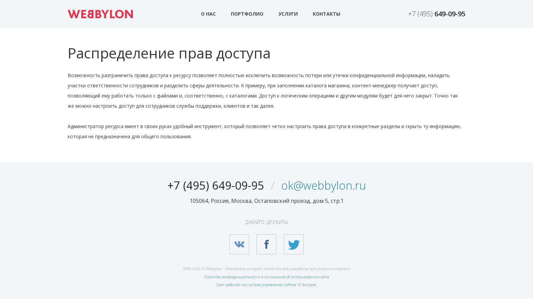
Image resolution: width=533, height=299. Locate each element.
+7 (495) (436, 13)
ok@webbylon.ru (328, 185)
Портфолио (247, 14)
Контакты (326, 14)
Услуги (288, 14)
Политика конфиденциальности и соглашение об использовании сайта (266, 276)
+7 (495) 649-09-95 (212, 185)
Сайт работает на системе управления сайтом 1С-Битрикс (266, 284)
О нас (208, 14)
